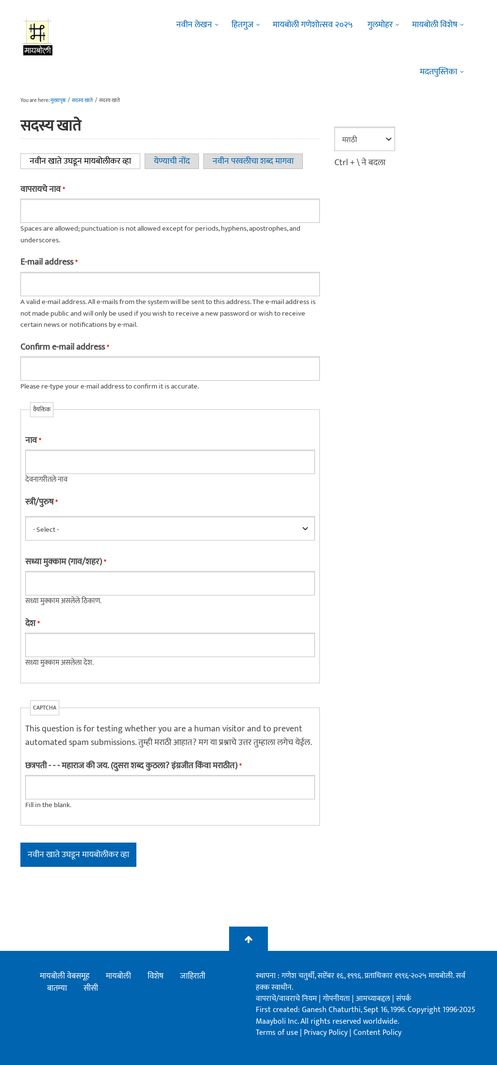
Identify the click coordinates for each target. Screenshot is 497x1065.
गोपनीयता (337, 998)
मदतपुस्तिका (438, 72)
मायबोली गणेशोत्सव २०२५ (313, 24)
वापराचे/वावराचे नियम (286, 998)
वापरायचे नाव (42, 189)
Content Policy (377, 1032)
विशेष (156, 976)
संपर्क (403, 998)
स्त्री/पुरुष (41, 502)
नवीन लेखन (194, 24)
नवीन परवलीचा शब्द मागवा (253, 161)
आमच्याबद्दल (374, 998)
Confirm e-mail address (64, 347)
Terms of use (277, 1032)
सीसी (90, 988)
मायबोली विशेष (434, 24)
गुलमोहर (380, 24)
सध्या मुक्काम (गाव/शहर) (65, 562)
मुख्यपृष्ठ (58, 100)
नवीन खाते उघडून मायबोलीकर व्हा (85, 161)
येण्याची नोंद (172, 161)
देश (32, 623)
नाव (33, 440)
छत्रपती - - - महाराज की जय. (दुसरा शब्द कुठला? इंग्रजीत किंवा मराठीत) (133, 766)
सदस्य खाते (82, 100)
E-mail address (48, 262)
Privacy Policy (326, 1032)
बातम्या (57, 988)
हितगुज (242, 24)
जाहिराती (192, 976)
